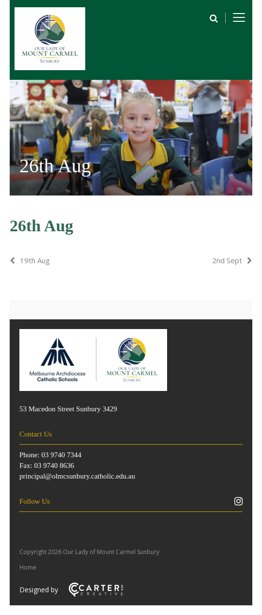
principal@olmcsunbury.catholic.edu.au (77, 476)
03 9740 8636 (54, 465)
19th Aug (35, 260)
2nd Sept (227, 260)
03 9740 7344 (61, 455)
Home (27, 567)
